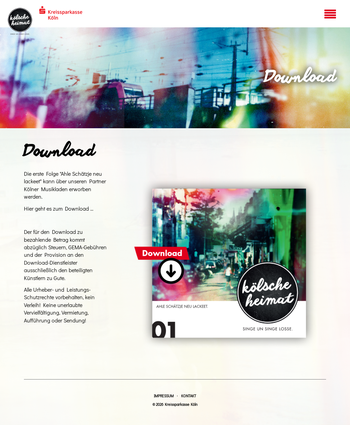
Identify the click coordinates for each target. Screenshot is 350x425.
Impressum (164, 395)
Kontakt (188, 395)
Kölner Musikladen (46, 188)
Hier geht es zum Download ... (58, 208)
